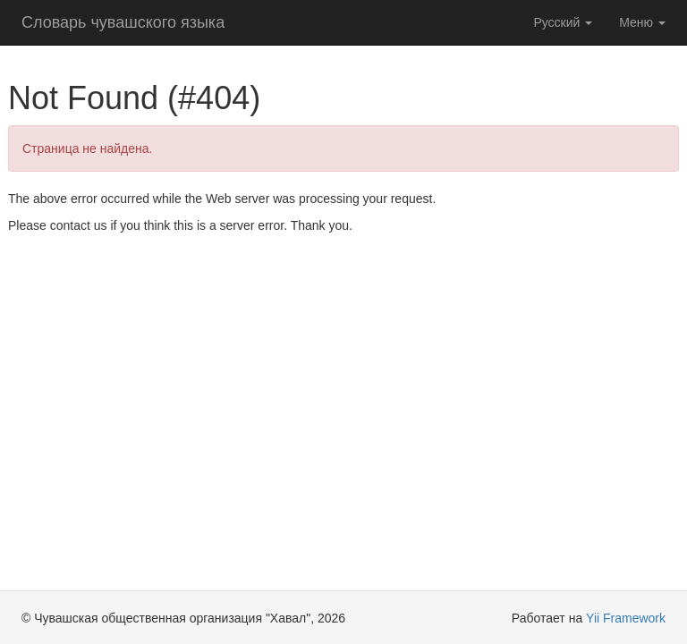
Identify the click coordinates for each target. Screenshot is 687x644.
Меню (642, 22)
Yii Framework (626, 618)
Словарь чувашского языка (123, 22)
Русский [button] (562, 22)
